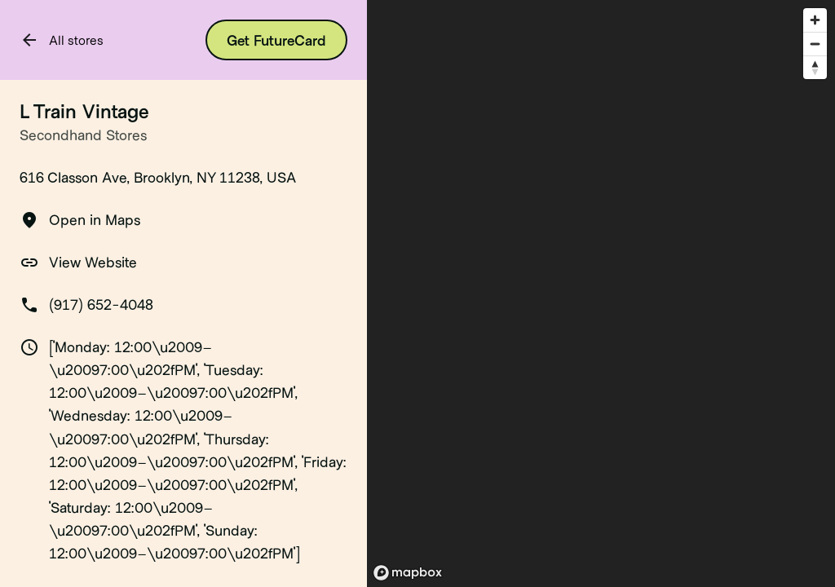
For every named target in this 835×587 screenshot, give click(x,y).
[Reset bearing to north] (815, 67)
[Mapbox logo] (408, 572)
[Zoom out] (815, 43)
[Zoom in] (815, 20)
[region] (601, 293)
